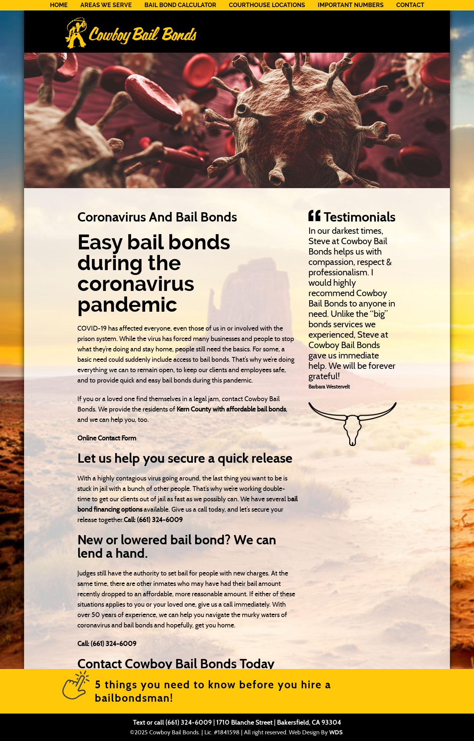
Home (59, 5)
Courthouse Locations (267, 5)
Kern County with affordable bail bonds (231, 409)
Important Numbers (351, 5)
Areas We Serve (106, 5)
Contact (410, 5)
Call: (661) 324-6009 (153, 520)
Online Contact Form (106, 438)
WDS (336, 732)
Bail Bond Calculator (180, 5)
